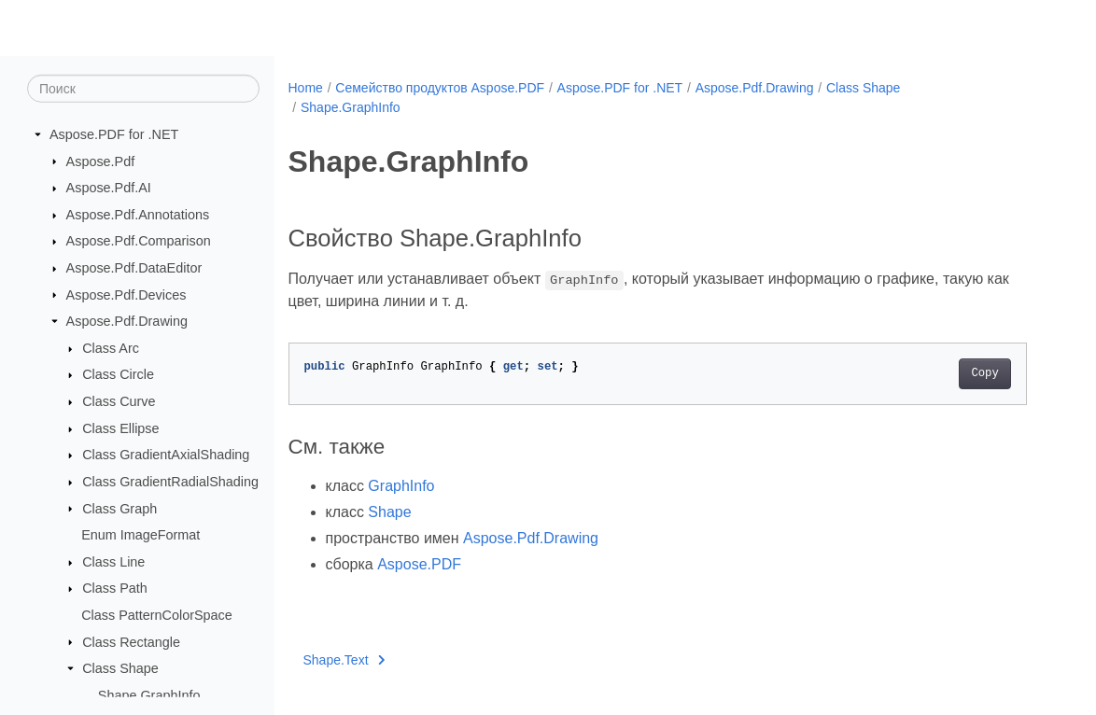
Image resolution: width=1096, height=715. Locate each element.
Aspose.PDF (419, 564)
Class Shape (120, 668)
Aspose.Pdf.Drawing (127, 321)
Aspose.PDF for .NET (113, 134)
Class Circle (118, 374)
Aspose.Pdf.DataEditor (134, 267)
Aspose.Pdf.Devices (126, 294)
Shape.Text (344, 659)
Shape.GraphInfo (149, 695)
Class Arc (110, 348)
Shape (389, 512)
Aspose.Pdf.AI (108, 187)
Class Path (115, 588)
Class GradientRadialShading (170, 481)
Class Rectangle (131, 641)
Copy (984, 373)
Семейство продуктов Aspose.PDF (439, 87)
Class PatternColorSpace (156, 615)
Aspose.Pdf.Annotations (138, 214)
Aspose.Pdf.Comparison (138, 240)
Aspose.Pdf (100, 160)
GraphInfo (401, 486)
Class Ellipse (120, 428)
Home (305, 87)
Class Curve (118, 401)
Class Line (113, 561)
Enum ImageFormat (140, 534)
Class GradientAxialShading (165, 454)
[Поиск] (143, 89)
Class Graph (119, 507)
